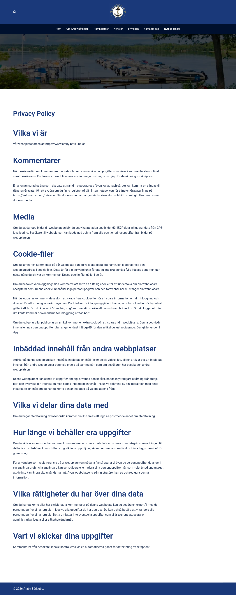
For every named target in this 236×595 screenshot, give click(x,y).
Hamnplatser (101, 28)
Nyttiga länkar (172, 28)
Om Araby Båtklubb (77, 28)
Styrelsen (133, 28)
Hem (58, 28)
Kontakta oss (151, 28)
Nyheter (118, 28)
